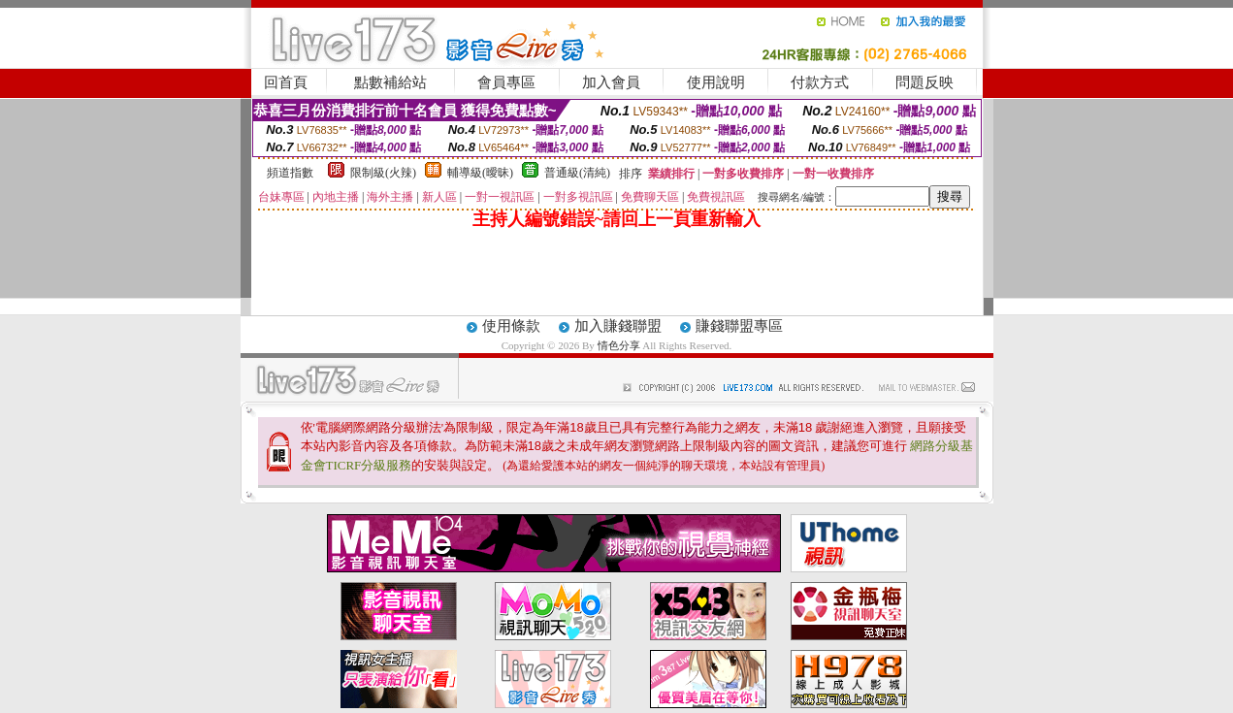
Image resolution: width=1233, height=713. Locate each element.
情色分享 (620, 345)
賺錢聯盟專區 (739, 326)
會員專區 (506, 82)
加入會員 (611, 82)
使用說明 (716, 82)
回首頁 (286, 82)
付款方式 (820, 82)
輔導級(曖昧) (480, 172)
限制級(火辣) (383, 172)
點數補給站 (390, 82)
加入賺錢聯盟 (618, 326)
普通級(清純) (577, 172)
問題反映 (924, 82)
